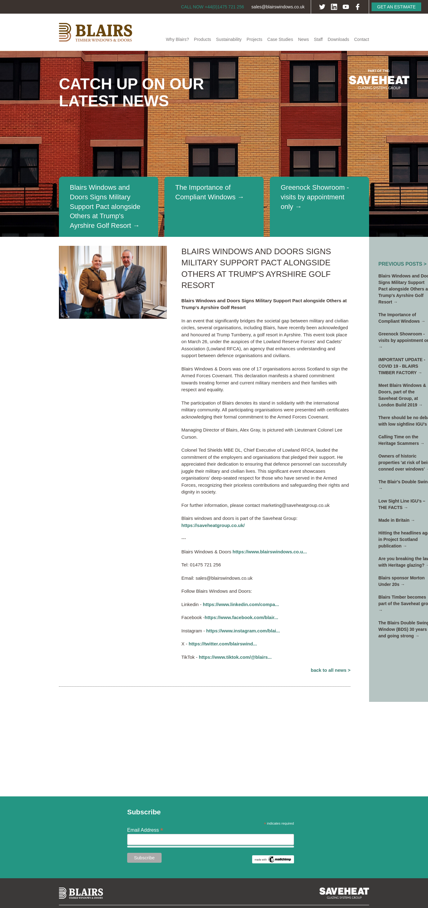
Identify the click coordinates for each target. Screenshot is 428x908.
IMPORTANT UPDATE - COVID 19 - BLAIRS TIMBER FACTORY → (401, 366)
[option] (214, 144)
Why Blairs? (177, 39)
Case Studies (280, 39)
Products (202, 39)
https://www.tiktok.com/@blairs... (235, 657)
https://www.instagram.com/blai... (243, 630)
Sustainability (229, 39)
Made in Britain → (396, 520)
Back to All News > (330, 670)
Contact (361, 39)
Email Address (145, 829)
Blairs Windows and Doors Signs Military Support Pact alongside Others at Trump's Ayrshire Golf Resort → (105, 206)
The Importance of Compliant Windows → (209, 192)
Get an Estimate (396, 6)
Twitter (322, 7)
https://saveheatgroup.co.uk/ (213, 525)
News (303, 39)
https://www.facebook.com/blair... (241, 617)
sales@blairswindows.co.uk (278, 6)
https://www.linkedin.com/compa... (241, 604)
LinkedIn (334, 7)
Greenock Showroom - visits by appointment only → (315, 197)
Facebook (357, 7)
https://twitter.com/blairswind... (223, 643)
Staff (318, 39)
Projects (254, 39)
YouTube (345, 7)
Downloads (338, 39)
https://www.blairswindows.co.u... (270, 551)
